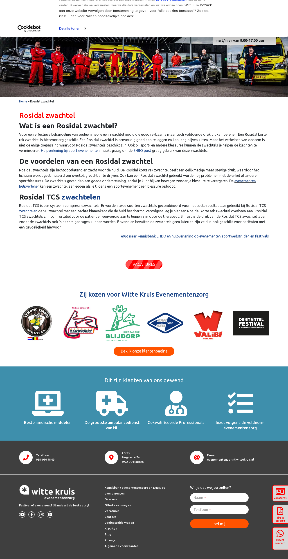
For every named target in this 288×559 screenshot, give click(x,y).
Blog (108, 534)
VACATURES (144, 264)
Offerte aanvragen (118, 505)
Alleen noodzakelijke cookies (250, 27)
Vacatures (112, 510)
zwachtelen (81, 197)
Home (23, 101)
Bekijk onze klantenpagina (144, 351)
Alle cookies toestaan (250, 12)
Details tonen (69, 62)
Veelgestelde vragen (119, 522)
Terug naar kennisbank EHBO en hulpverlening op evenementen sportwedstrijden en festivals (194, 236)
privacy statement (171, 33)
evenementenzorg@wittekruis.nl (230, 459)
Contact (110, 516)
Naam (200, 498)
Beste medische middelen (48, 422)
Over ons (111, 499)
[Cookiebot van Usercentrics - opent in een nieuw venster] (29, 62)
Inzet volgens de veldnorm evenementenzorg (240, 425)
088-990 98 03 (45, 459)
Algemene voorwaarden (122, 546)
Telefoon (202, 510)
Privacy (110, 540)
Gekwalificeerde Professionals (176, 422)
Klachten (111, 528)
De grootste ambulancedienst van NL (112, 425)
